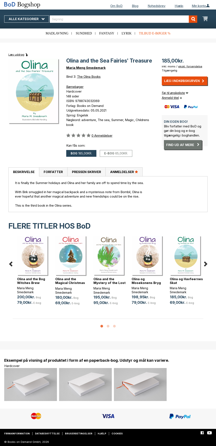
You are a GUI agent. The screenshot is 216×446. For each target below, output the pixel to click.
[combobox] (123, 19)
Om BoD (116, 6)
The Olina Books (89, 77)
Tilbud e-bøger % (154, 33)
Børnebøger (75, 87)
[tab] (23, 172)
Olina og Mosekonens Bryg (146, 281)
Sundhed (84, 33)
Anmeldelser (124, 171)
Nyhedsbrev (156, 6)
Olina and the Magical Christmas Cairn (70, 283)
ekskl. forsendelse (190, 66)
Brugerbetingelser (78, 433)
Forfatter (53, 172)
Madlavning (57, 33)
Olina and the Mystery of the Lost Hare (109, 283)
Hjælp (179, 6)
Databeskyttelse (47, 433)
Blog (135, 6)
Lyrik (126, 33)
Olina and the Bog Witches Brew (31, 281)
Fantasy (106, 33)
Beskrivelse (24, 172)
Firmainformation (17, 433)
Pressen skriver (86, 172)
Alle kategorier (27, 19)
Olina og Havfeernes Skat (186, 281)
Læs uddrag (16, 54)
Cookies (117, 433)
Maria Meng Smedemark (86, 68)
